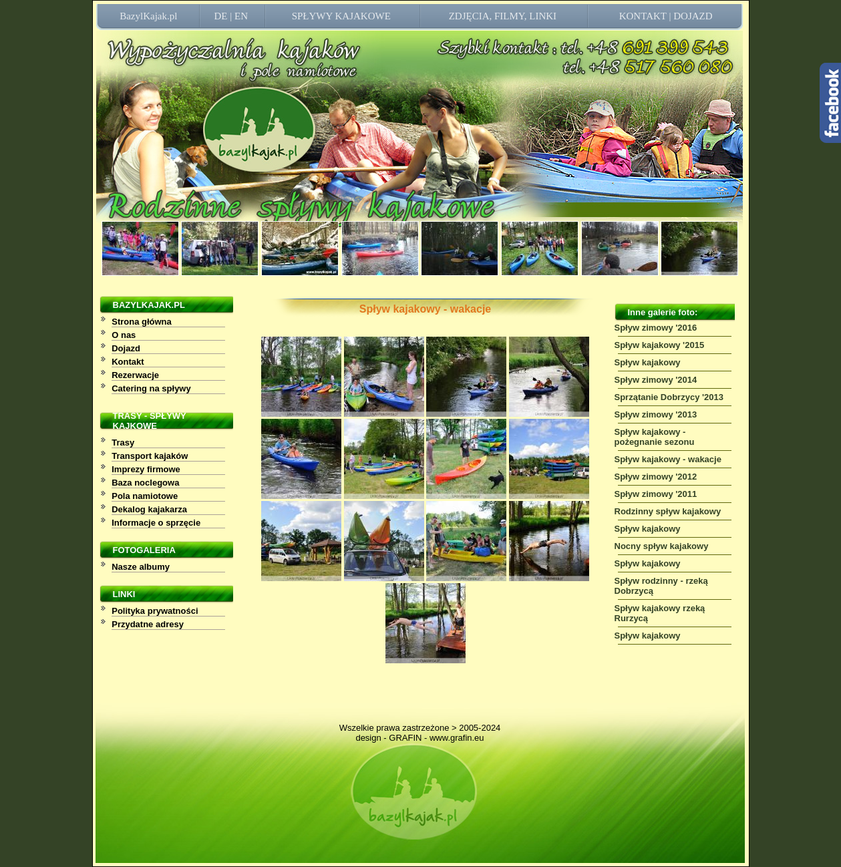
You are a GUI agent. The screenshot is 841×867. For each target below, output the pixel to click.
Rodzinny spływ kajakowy (668, 511)
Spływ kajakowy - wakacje (668, 459)
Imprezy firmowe (146, 469)
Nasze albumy (141, 567)
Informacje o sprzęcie (156, 523)
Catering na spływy (151, 388)
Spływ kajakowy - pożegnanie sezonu (655, 437)
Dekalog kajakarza (149, 509)
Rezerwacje (135, 375)
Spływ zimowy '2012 (656, 477)
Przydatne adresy (148, 624)
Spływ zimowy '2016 (656, 328)
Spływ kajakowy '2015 (660, 345)
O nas (124, 335)
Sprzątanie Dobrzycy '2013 (669, 397)
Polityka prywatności (155, 611)
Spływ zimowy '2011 (656, 494)
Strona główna (142, 322)
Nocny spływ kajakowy (662, 546)
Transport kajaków (150, 456)
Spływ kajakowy (648, 362)
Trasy (123, 443)
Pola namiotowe (145, 496)
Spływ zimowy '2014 (656, 380)
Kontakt (128, 362)
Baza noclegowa (145, 483)
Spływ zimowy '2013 (656, 414)
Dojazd (126, 348)
